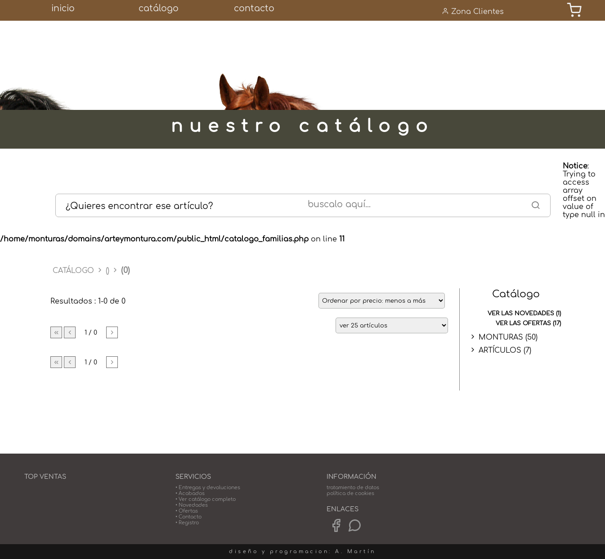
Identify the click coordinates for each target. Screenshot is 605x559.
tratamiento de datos (353, 488)
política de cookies (350, 493)
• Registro (187, 523)
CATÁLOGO (74, 271)
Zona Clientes (473, 11)
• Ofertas (186, 511)
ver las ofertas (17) (528, 323)
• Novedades (191, 505)
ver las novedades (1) (524, 313)
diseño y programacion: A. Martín (302, 551)
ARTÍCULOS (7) (505, 350)
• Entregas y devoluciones (207, 488)
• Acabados (190, 493)
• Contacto (188, 517)
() (107, 271)
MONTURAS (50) (508, 337)
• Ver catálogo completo (205, 499)
